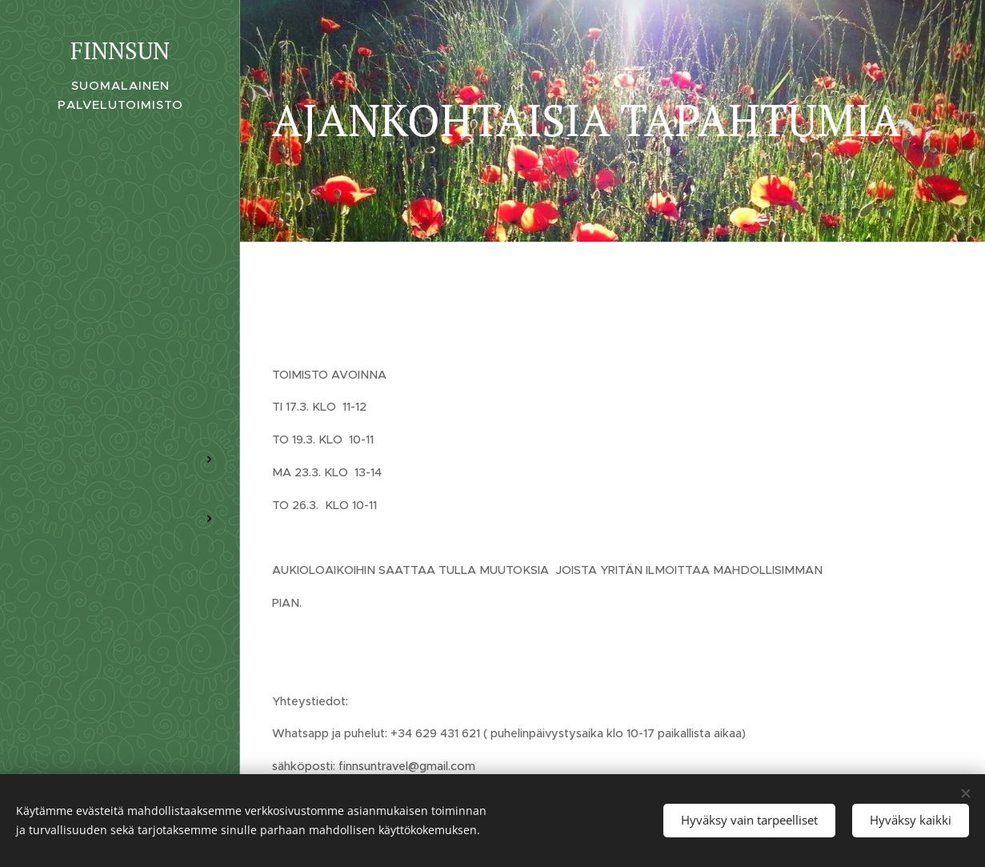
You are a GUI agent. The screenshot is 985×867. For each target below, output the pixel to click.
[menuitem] (120, 412)
